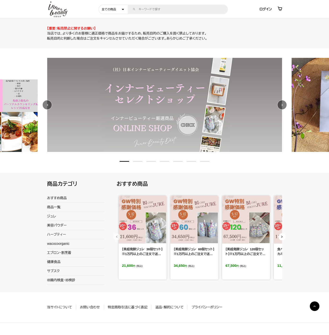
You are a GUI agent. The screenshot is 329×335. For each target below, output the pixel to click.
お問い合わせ (90, 307)
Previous (47, 105)
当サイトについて (59, 307)
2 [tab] (138, 161)
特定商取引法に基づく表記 (127, 307)
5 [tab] (178, 161)
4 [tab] (164, 161)
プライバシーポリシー (206, 307)
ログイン (266, 9)
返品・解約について (169, 307)
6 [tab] (191, 161)
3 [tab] (151, 161)
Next (282, 105)
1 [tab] (124, 161)
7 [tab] (205, 161)
